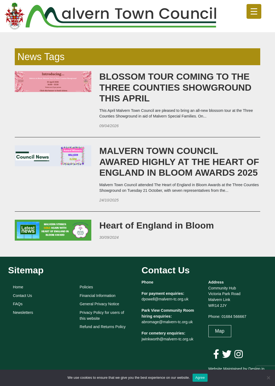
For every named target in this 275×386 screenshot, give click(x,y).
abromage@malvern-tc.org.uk (167, 322)
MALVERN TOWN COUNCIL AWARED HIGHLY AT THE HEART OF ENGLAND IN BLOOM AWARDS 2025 (179, 162)
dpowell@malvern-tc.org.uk (165, 299)
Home (18, 287)
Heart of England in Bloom (156, 225)
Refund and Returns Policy (103, 327)
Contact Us (22, 295)
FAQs (18, 304)
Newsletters (23, 312)
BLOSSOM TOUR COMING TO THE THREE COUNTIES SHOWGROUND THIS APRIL (175, 87)
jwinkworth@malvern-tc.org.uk (167, 339)
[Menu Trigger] (254, 11)
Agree (200, 378)
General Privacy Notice (99, 304)
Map (220, 331)
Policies (86, 287)
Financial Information (98, 295)
